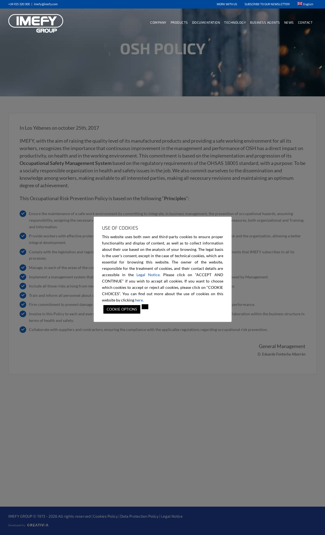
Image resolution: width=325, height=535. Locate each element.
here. (139, 300)
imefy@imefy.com (46, 4)
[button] (145, 306)
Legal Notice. (148, 274)
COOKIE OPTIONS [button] (122, 309)
